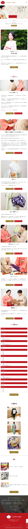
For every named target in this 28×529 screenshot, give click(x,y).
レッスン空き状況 (14, 509)
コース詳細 (9, 221)
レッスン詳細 (10, 113)
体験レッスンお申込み (18, 113)
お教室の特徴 (14, 67)
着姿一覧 (14, 452)
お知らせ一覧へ (14, 25)
